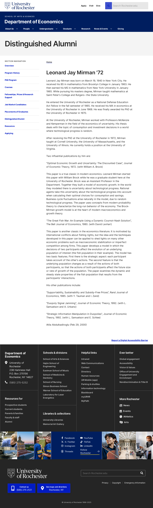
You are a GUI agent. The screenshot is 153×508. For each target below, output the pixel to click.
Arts (124, 422)
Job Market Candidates (15, 104)
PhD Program (11, 80)
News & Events (101, 28)
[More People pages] (33, 29)
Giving (121, 28)
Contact (85, 367)
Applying (9, 133)
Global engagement (130, 359)
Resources (10, 126)
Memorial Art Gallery (53, 424)
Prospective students (16, 404)
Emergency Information (134, 482)
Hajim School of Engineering (51, 365)
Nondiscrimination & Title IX (134, 382)
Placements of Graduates (16, 111)
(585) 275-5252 (18, 382)
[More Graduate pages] (75, 29)
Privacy (105, 482)
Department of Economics (33, 22)
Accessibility (126, 363)
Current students (13, 409)
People (26, 28)
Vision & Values (127, 367)
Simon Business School (55, 386)
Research (85, 28)
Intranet (85, 359)
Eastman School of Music (56, 370)
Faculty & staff (12, 417)
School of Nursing (52, 382)
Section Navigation (15, 61)
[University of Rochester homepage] (20, 5)
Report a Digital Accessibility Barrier (129, 340)
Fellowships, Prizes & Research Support (19, 96)
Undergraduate (46, 28)
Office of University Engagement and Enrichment (129, 374)
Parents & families (14, 413)
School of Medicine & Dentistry (53, 376)
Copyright (116, 482)
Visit (91, 5)
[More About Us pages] (16, 29)
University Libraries (53, 419)
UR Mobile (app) (89, 379)
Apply (84, 5)
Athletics (126, 416)
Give (98, 5)
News (125, 405)
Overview (9, 65)
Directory (86, 371)
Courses (8, 87)
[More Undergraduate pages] (56, 29)
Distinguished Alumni (15, 119)
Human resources (90, 375)
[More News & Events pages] (111, 29)
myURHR (85, 396)
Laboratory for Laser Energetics (53, 396)
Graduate (67, 28)
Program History (12, 72)
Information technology (93, 388)
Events (125, 411)
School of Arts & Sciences (20, 16)
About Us (9, 28)
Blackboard (87, 392)
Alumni (8, 421)
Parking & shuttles (90, 384)
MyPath (85, 400)
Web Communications (92, 363)
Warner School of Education (57, 390)
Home (49, 62)
